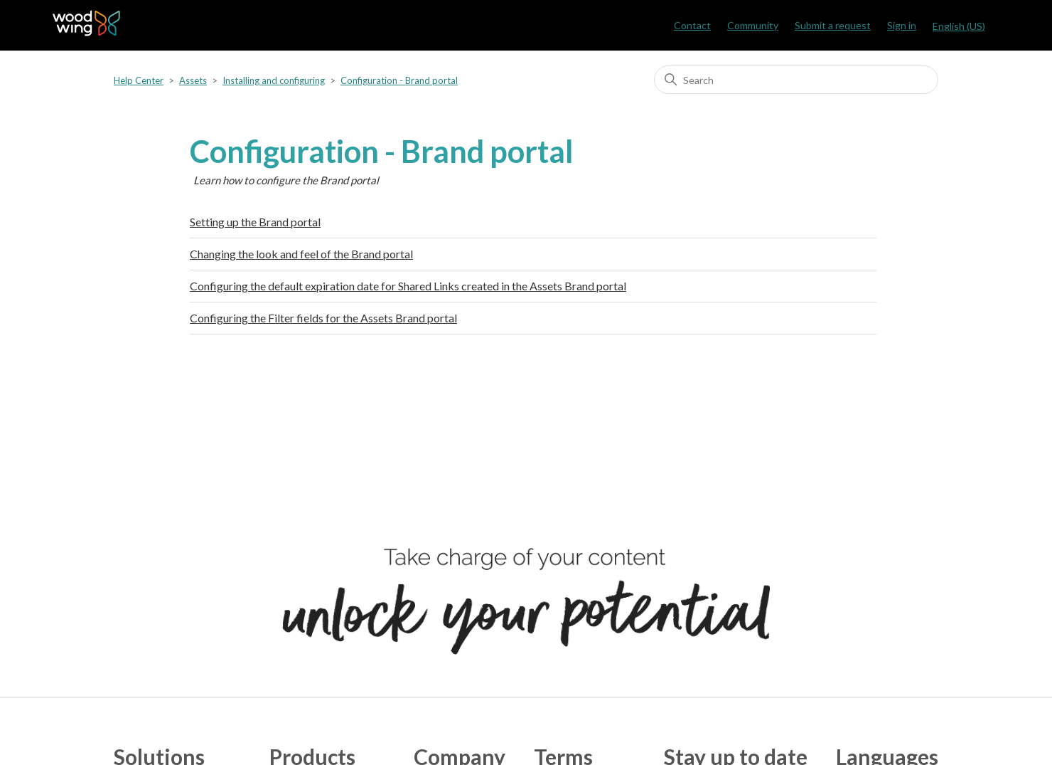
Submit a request (833, 25)
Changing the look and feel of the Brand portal (301, 253)
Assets (193, 80)
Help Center (138, 80)
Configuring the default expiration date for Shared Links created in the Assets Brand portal (408, 285)
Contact (692, 25)
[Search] (796, 79)
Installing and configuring (273, 80)
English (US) (959, 26)
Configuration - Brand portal (399, 80)
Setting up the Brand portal (255, 221)
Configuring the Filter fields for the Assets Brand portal (323, 318)
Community (752, 25)
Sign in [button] (901, 25)
